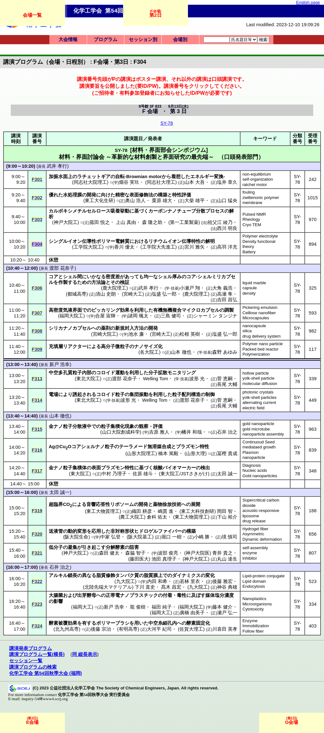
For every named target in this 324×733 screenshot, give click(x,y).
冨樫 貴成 (227, 453)
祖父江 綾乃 (220, 222)
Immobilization (255, 625)
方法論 (98, 282)
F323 (37, 604)
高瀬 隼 (225, 294)
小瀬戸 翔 (190, 288)
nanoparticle (253, 457)
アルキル (58, 575)
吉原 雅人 (159, 432)
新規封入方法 (129, 328)
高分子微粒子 (115, 346)
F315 (37, 429)
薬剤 (105, 328)
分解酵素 (115, 547)
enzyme (249, 552)
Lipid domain (254, 581)
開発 (91, 194)
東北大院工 (88, 378)
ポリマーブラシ (112, 623)
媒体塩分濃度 (219, 595)
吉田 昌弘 (227, 299)
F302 (37, 197)
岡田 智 (225, 511)
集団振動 (138, 394)
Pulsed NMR (254, 214)
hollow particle (255, 373)
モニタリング (181, 372)
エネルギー (202, 176)
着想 (176, 176)
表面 (96, 467)
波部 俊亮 (168, 553)
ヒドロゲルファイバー (158, 531)
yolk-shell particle (258, 378)
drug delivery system (261, 336)
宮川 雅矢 (194, 246)
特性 (204, 446)
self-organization (257, 179)
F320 (37, 534)
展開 (195, 504)
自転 (120, 176)
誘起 (77, 394)
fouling (248, 192)
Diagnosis (251, 465)
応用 (96, 531)
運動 (120, 372)
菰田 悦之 (100, 222)
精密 (120, 194)
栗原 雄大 (162, 200)
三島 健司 (171, 315)
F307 (37, 312)
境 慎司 (229, 536)
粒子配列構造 (186, 394)
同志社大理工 (161, 182)
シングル (58, 241)
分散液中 (81, 426)
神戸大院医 (197, 553)
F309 (37, 349)
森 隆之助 (152, 222)
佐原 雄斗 (143, 473)
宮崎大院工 (104, 334)
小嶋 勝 (201, 536)
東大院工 (80, 473)
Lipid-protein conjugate (263, 576)
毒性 (181, 595)
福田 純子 (162, 607)
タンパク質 (127, 575)
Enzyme (250, 620)
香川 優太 (124, 246)
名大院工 (149, 352)
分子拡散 (157, 372)
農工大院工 (132, 517)
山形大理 (195, 453)
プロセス (214, 210)
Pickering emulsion (259, 307)
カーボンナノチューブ (172, 210)
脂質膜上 (153, 575)
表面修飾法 (141, 194)
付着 (167, 595)
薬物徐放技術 (167, 504)
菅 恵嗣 (225, 378)
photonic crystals (257, 392)
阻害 (134, 547)
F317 (37, 470)
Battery (249, 251)
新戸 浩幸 (59, 364)
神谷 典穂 (227, 587)
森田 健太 (109, 553)
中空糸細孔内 (162, 623)
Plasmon (250, 452)
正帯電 (113, 595)
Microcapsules (255, 317)
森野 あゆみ (224, 352)
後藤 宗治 (101, 629)
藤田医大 (139, 559)
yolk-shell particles (259, 397)
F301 (37, 179)
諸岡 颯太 (138, 315)
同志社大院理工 (90, 182)
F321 (37, 553)
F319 (37, 510)
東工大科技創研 (197, 511)
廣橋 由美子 (192, 612)
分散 (200, 210)
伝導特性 (191, 241)
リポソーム (122, 504)
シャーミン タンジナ (215, 315)
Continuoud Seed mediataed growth (259, 445)
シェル (70, 276)
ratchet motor (254, 184)
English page (308, 2)
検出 (205, 467)
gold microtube (256, 429)
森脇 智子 (135, 553)
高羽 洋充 (227, 246)
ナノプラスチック (139, 595)
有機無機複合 (167, 310)
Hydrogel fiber (255, 528)
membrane (252, 202)
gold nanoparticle (258, 423)
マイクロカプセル (201, 310)
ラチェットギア (93, 176)
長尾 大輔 (227, 384)
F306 (37, 288)
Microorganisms (257, 604)
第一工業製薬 (184, 222)
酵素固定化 (198, 623)
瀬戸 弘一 (227, 612)
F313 (37, 378)
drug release (253, 521)
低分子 (56, 547)
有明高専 (128, 629)
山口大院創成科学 (121, 432)
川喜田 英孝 (224, 629)
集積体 (79, 467)
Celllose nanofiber (259, 312)
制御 (210, 394)
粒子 (120, 394)
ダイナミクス (186, 575)
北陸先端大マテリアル (108, 587)
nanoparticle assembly (263, 434)
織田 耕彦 (142, 511)
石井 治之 (227, 432)
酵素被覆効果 (63, 623)
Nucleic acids (254, 470)
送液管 (56, 531)
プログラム (105, 39)
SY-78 (166, 123)
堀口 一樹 (171, 536)
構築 (162, 194)
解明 (210, 241)
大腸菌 (56, 595)
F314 (37, 400)
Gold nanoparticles (259, 475)
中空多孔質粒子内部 (70, 372)
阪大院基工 (140, 536)
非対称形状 (122, 531)
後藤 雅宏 (222, 581)
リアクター (75, 346)
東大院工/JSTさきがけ (184, 473)
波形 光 (197, 378)
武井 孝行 (57, 166)
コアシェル (83, 446)
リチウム (157, 241)
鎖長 (72, 575)
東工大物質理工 (103, 511)
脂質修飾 (105, 575)
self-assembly (255, 547)
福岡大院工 (71, 315)
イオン (75, 241)
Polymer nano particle (262, 343)
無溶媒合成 (159, 446)
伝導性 (89, 241)
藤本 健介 (222, 607)
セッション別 (143, 39)
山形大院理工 (141, 453)
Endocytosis (253, 586)
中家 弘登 (110, 536)
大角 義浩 (222, 288)
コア (53, 276)
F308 (37, 330)
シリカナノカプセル (70, 328)
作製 (63, 282)
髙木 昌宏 (171, 587)
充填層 (56, 346)
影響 (58, 601)
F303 (37, 219)
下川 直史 (145, 587)
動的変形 (77, 531)
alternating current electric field (259, 405)
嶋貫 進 (165, 511)
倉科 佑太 (157, 517)
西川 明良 (227, 228)
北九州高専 (67, 629)
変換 (218, 176)
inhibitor (249, 558)
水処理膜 (72, 194)
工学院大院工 (88, 246)
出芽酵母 (86, 595)
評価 (158, 426)
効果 (124, 310)
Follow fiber (253, 631)
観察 (143, 426)
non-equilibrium (256, 174)
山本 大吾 (194, 182)
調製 (229, 310)
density (249, 293)
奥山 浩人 (135, 200)
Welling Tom (155, 378)
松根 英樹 (190, 334)
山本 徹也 (181, 352)
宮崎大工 (132, 294)
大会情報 (68, 39)
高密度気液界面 (65, 310)
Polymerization (256, 354)
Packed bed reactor (260, 349)
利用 (139, 310)
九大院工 (125, 581)
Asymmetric (253, 534)
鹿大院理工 (114, 288)
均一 (148, 276)
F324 (37, 625)
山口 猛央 (227, 200)
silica (247, 330)
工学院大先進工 (158, 246)
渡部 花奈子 (61, 268)
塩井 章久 (227, 182)
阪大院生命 (76, 536)
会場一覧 (32, 15)
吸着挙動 (119, 210)
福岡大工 (82, 607)
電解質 (122, 241)
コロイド (105, 372)
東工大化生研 (99, 200)
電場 (53, 394)
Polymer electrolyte (260, 236)
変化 (210, 575)
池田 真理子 (164, 559)
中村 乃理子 (114, 473)
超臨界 (56, 504)
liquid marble (254, 282)
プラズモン (188, 446)
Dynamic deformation (262, 539)
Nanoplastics (254, 598)
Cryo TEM (251, 224)
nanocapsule (254, 325)
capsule (249, 287)
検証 (124, 282)
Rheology (251, 219)
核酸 (158, 467)
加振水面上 (60, 176)
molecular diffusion (259, 383)
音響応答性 (98, 504)
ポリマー (105, 241)
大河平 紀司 (159, 629)
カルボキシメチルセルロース (79, 210)
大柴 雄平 (194, 200)
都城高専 (76, 294)
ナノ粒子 (62, 426)
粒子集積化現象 (117, 426)
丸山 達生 (227, 559)
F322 (37, 581)
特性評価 (181, 194)
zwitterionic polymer (260, 197)
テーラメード (133, 446)
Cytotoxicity (253, 609)
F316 (37, 450)
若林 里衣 (190, 581)
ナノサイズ (146, 346)
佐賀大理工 (191, 629)
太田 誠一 (227, 473)
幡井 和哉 (192, 432)
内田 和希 (157, 581)
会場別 (180, 39)
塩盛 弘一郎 (164, 294)
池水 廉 (136, 334)
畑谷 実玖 (129, 182)
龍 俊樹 (138, 607)
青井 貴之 (222, 553)
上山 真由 (126, 222)
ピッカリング (105, 310)
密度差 (113, 276)
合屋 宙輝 (105, 315)
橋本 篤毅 (168, 453)
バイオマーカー (179, 467)
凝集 (72, 547)
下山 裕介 (227, 517)
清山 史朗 (106, 294)
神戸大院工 (66, 222)
